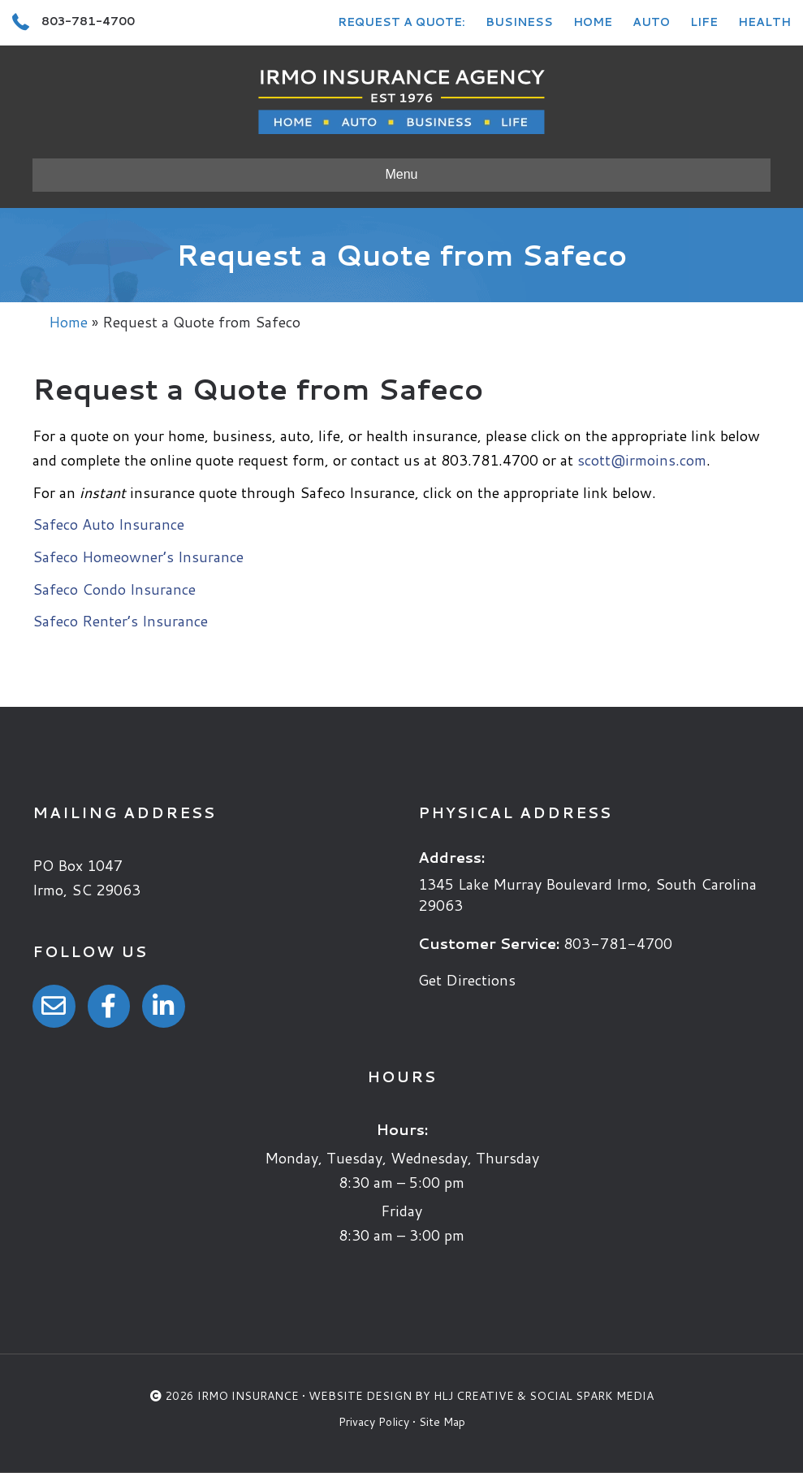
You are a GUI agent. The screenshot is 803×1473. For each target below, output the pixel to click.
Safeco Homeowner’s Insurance (138, 556)
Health (764, 22)
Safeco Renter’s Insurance (120, 620)
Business (519, 22)
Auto (651, 22)
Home (592, 22)
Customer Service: (488, 943)
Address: (451, 857)
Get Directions (467, 979)
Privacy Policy (374, 1422)
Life (704, 22)
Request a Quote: (401, 22)
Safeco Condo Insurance (114, 589)
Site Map (442, 1422)
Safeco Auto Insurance (108, 524)
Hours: (402, 1129)
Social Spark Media (591, 1396)
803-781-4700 (617, 943)
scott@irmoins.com (641, 459)
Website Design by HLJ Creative (411, 1396)
